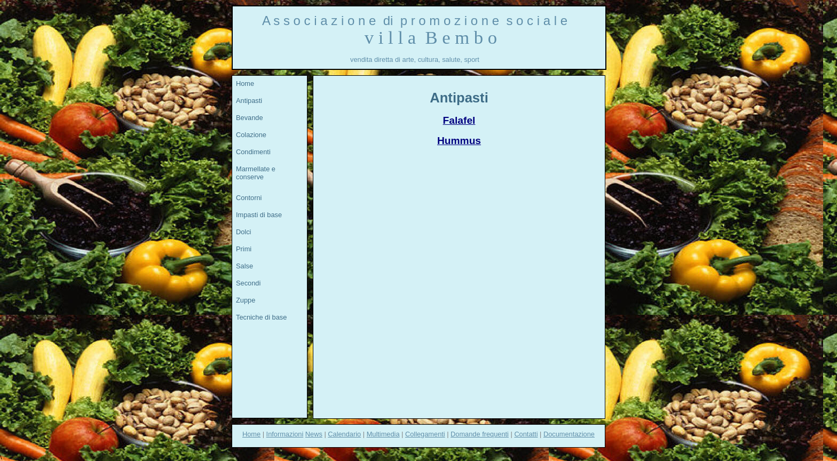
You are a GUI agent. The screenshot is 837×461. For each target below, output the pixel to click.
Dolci (243, 232)
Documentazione (569, 434)
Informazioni (285, 434)
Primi (243, 249)
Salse (244, 266)
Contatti (526, 434)
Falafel (459, 120)
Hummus (459, 140)
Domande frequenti (480, 434)
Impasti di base (259, 215)
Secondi (248, 283)
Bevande (249, 118)
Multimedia (383, 434)
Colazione (251, 135)
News (313, 434)
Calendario (344, 434)
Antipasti (249, 101)
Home (245, 84)
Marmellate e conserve (255, 173)
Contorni (249, 198)
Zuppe (245, 300)
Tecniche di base (261, 317)
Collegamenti (425, 434)
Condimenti (253, 152)
